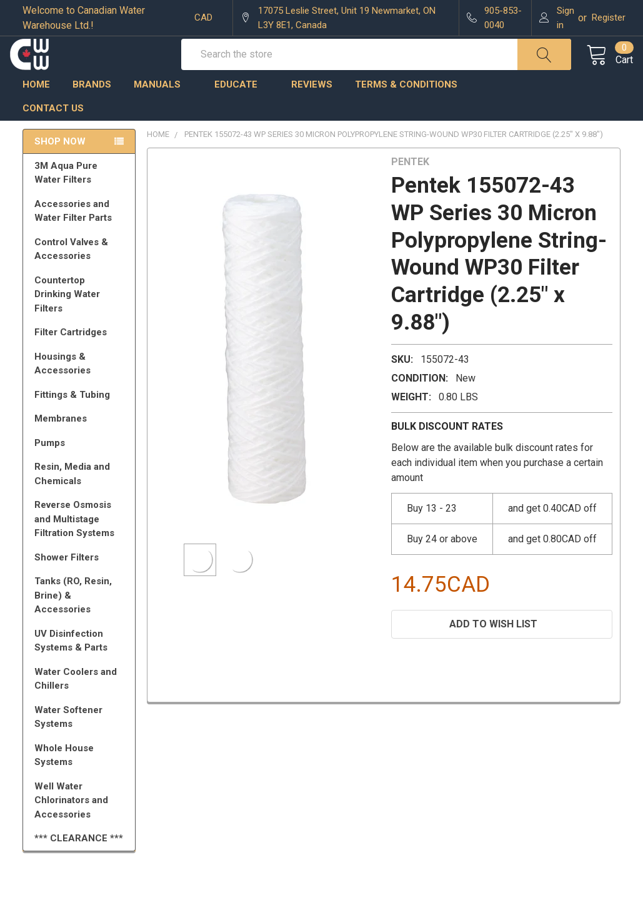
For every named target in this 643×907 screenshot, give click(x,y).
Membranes (81, 444)
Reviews (311, 109)
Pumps (81, 468)
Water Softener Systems (81, 743)
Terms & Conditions (412, 109)
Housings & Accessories (81, 389)
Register (609, 17)
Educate (241, 109)
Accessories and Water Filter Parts (81, 237)
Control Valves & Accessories (81, 275)
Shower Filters (81, 583)
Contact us (53, 133)
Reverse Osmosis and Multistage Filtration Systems (81, 544)
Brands (91, 109)
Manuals (163, 109)
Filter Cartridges (81, 357)
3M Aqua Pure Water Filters (81, 198)
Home (36, 109)
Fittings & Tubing (81, 420)
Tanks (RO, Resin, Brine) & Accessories (81, 621)
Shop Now (60, 166)
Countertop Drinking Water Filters (67, 320)
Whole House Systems (81, 781)
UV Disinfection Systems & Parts (81, 666)
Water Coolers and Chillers (81, 704)
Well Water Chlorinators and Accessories (71, 826)
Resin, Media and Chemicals (81, 499)
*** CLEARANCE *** (78, 863)
